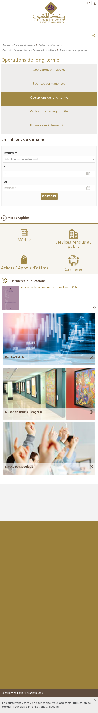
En (88, 3)
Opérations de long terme (49, 97)
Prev (93, 307)
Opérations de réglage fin (49, 111)
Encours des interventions (49, 125)
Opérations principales (49, 69)
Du (5, 167)
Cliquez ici (52, 706)
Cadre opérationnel (48, 45)
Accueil (6, 45)
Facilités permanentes (49, 83)
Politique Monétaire (24, 45)
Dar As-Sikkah (14, 357)
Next (95, 307)
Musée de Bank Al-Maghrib (23, 412)
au (5, 182)
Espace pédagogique (19, 466)
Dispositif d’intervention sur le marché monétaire (29, 50)
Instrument (10, 153)
